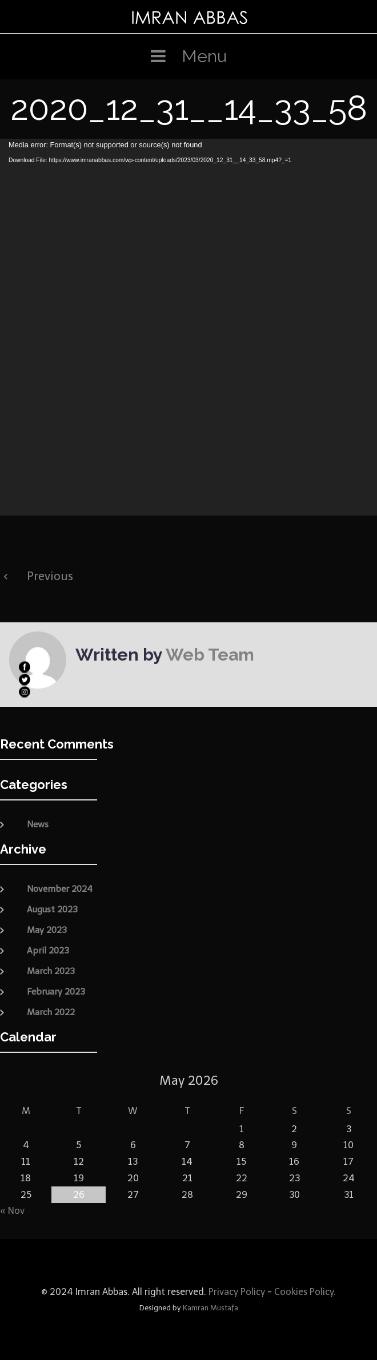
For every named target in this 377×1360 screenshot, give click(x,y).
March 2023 (51, 971)
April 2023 (48, 950)
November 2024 (60, 889)
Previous (50, 576)
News (38, 824)
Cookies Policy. (305, 1291)
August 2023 (52, 909)
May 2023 (47, 930)
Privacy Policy (235, 1291)
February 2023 (56, 992)
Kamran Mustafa (210, 1307)
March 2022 (51, 1012)
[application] (188, 327)
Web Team (210, 655)
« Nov (12, 1210)
